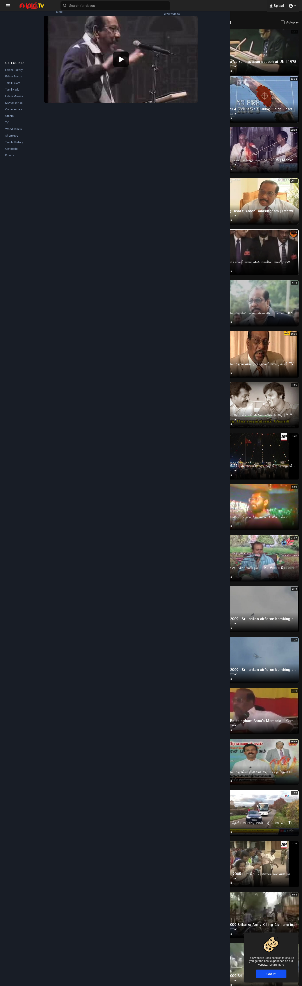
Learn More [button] (276, 964)
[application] (138, 52)
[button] (292, 5)
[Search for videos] (172, 5)
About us (245, 983)
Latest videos (41, 10)
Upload (275, 5)
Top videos (42, 30)
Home (15, 10)
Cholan (83, 151)
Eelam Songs (13, 80)
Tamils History (14, 146)
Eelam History (14, 74)
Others (9, 120)
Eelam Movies (14, 100)
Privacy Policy (226, 983)
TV (7, 126)
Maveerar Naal (14, 107)
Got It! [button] (271, 974)
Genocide (11, 153)
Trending (15, 30)
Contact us (261, 983)
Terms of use (204, 983)
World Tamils (13, 133)
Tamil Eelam (12, 87)
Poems (9, 159)
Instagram (130, 198)
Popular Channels (16, 50)
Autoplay (292, 22)
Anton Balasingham (94, 175)
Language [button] (282, 983)
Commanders (90, 170)
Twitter (149, 198)
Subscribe (199, 154)
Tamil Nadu (12, 93)
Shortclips (11, 139)
